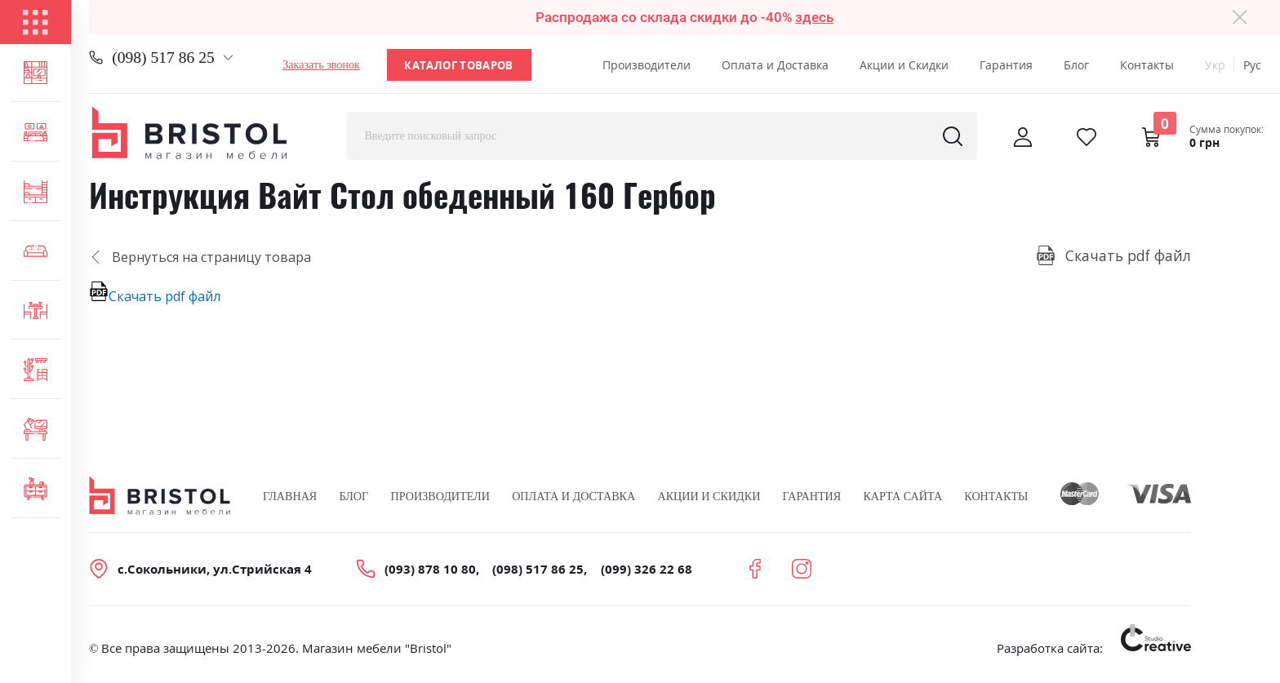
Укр (1215, 65)
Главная (290, 496)
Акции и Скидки (904, 65)
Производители (646, 65)
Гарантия (1006, 65)
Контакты (1147, 65)
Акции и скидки (708, 496)
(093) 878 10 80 (430, 569)
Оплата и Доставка (775, 65)
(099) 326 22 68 (646, 569)
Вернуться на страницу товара (200, 257)
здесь (814, 17)
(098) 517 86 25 (163, 57)
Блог (1076, 65)
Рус (1252, 65)
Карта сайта (902, 496)
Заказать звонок (321, 64)
